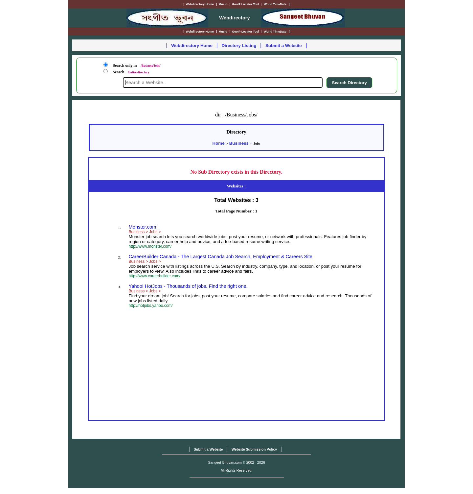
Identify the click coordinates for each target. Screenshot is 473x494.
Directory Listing (238, 45)
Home (219, 143)
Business (239, 143)
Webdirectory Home (192, 45)
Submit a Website (283, 45)
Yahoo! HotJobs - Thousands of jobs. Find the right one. (188, 286)
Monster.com (142, 227)
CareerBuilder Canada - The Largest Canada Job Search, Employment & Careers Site (220, 256)
